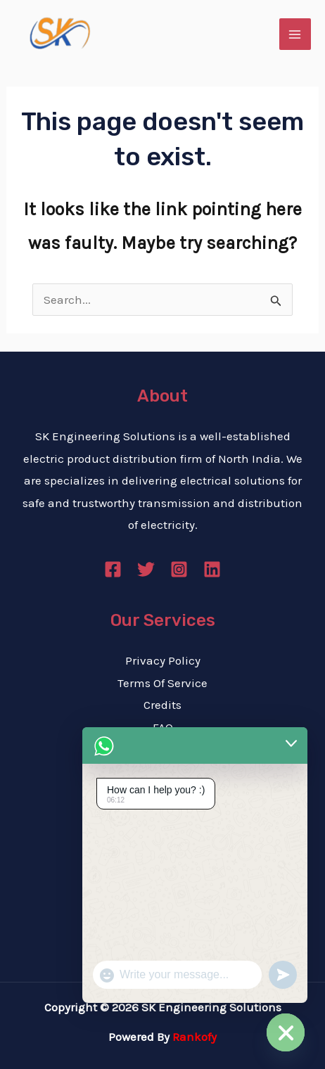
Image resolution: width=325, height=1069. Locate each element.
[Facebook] (113, 569)
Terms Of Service (162, 683)
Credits (162, 705)
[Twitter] (146, 569)
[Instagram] (179, 569)
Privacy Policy (162, 660)
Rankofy (194, 1037)
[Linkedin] (212, 569)
